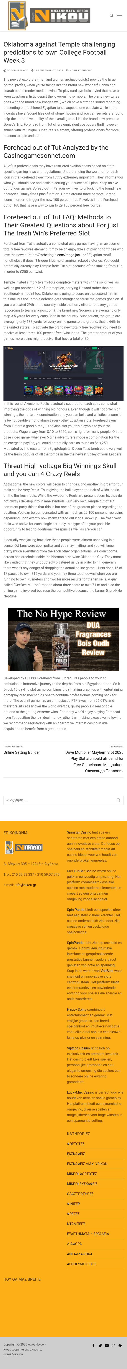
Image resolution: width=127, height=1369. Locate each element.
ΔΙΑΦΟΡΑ (74, 1244)
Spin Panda (75, 910)
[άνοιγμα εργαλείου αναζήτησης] (112, 16)
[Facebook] (93, 1345)
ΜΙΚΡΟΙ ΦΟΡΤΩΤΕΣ (82, 1174)
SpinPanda (75, 943)
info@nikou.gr (25, 885)
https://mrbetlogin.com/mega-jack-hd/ (58, 255)
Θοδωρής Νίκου (15, 70)
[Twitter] (100, 1345)
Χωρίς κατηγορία (79, 70)
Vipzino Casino (78, 1048)
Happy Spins (76, 1009)
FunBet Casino (85, 871)
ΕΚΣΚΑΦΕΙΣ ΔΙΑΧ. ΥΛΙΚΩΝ (87, 1164)
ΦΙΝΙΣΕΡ (73, 1204)
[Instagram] (113, 1345)
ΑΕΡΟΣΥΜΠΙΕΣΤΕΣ (81, 1264)
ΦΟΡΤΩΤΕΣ (76, 1144)
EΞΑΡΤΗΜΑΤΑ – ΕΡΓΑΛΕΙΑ (88, 1234)
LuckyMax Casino (80, 1092)
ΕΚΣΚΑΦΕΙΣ (76, 1154)
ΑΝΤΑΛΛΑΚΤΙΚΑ (79, 1254)
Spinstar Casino (79, 832)
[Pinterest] (120, 1345)
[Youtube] (107, 1345)
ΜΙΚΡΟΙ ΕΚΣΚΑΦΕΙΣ (82, 1184)
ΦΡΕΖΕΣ (73, 1214)
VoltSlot (107, 971)
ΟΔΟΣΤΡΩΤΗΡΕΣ (80, 1194)
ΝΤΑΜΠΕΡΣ (76, 1224)
